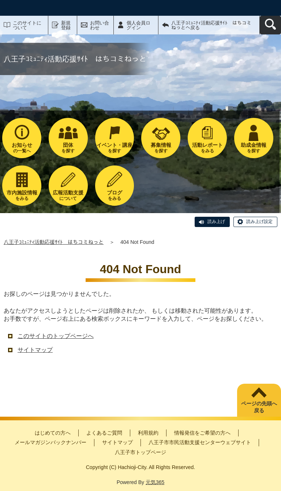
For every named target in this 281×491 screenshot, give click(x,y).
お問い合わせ (99, 25)
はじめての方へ (53, 433)
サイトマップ (35, 350)
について (68, 195)
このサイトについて (27, 25)
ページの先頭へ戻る (259, 407)
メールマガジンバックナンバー (50, 442)
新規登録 (66, 25)
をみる (207, 147)
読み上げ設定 (259, 221)
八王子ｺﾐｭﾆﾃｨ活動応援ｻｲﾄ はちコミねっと (54, 242)
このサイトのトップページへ (56, 336)
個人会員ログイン (138, 25)
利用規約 (148, 433)
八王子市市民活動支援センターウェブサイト (200, 442)
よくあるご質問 (104, 433)
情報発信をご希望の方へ (202, 433)
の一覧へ (22, 147)
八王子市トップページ (140, 452)
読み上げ (216, 221)
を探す (68, 147)
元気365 (155, 482)
